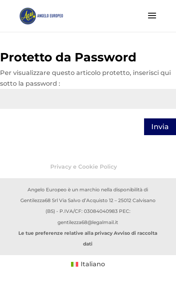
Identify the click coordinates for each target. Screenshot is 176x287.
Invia (160, 126)
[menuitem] (88, 264)
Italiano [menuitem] (93, 264)
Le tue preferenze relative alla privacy (65, 233)
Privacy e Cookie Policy (83, 166)
